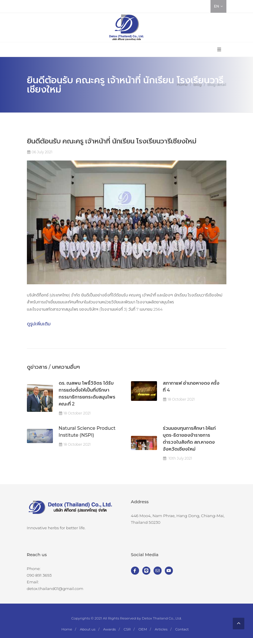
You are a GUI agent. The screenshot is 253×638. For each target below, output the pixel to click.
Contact (182, 629)
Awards (109, 629)
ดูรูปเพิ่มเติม (39, 324)
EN (218, 6)
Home (182, 84)
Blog (197, 84)
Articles (161, 629)
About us (87, 629)
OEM (142, 629)
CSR (126, 629)
